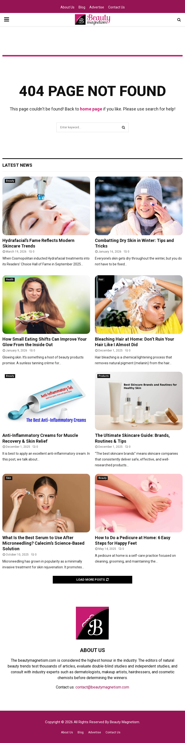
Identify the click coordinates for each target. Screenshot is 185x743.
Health (9, 279)
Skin (101, 180)
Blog (82, 7)
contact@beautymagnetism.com (102, 687)
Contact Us (116, 7)
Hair (101, 279)
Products (104, 376)
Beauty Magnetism (124, 722)
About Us (67, 7)
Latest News (17, 165)
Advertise (96, 7)
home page (91, 108)
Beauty (10, 180)
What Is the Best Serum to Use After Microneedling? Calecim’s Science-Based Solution (43, 543)
